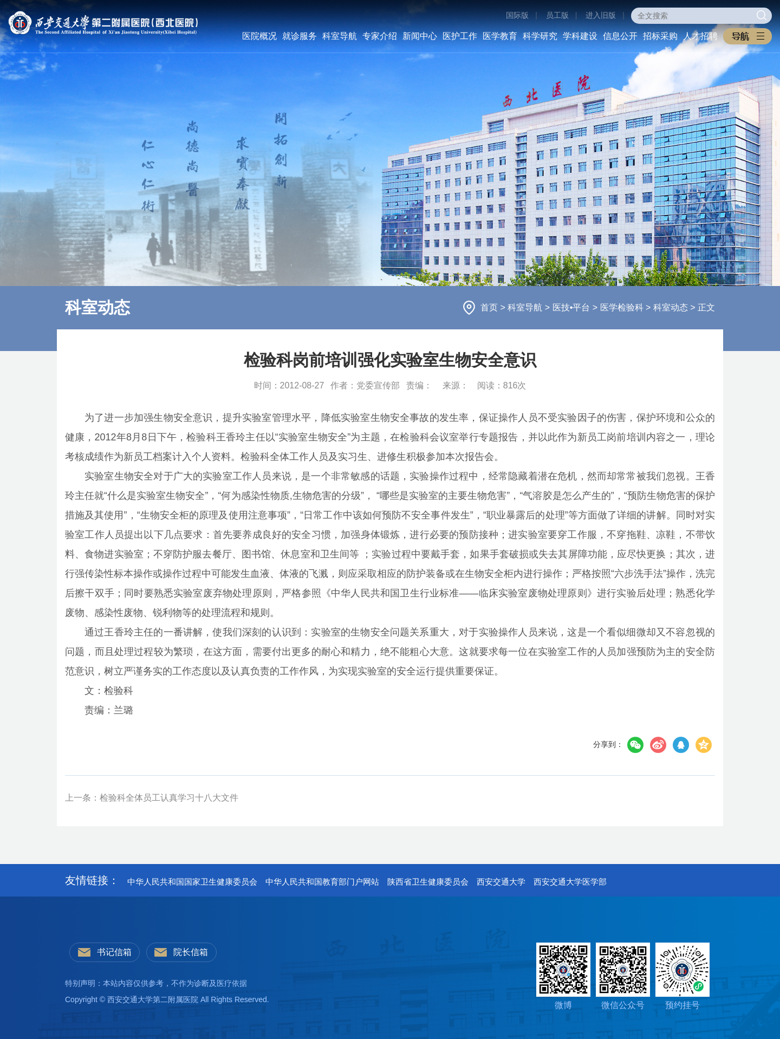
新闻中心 (419, 36)
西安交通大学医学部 (570, 881)
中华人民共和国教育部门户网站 (322, 881)
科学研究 (540, 36)
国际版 (517, 15)
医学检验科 (623, 307)
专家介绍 (379, 36)
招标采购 (660, 36)
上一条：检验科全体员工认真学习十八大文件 (151, 797)
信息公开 (620, 36)
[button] (747, 36)
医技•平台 (572, 307)
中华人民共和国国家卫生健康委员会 (192, 881)
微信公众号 (623, 976)
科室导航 (339, 36)
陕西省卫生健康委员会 (428, 881)
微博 (563, 976)
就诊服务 (299, 36)
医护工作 (460, 36)
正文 (706, 307)
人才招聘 (700, 36)
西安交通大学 (501, 881)
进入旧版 (601, 15)
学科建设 (580, 36)
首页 (490, 307)
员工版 (557, 15)
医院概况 (259, 36)
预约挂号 (682, 976)
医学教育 (500, 36)
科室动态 (671, 307)
